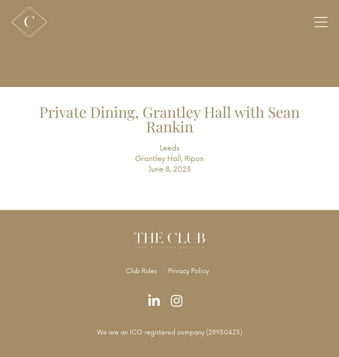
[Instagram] (179, 301)
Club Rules (141, 271)
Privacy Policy (188, 271)
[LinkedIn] (156, 301)
